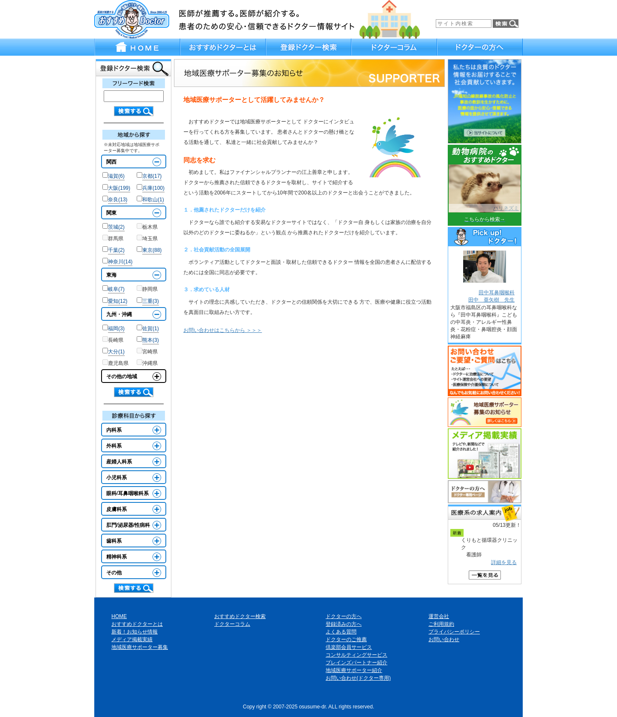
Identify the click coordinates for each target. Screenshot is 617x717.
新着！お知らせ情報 (134, 632)
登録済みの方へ (344, 624)
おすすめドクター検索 (240, 616)
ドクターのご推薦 (346, 639)
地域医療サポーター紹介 (354, 670)
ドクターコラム (232, 624)
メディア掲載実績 (132, 639)
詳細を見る (504, 562)
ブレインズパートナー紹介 (356, 663)
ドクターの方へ (344, 616)
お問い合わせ (443, 639)
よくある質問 (341, 632)
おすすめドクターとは (137, 624)
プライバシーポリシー (454, 632)
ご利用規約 (441, 624)
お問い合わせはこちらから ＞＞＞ (222, 330)
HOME (119, 616)
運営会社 (438, 616)
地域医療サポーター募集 (139, 647)
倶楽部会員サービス (349, 647)
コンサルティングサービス (356, 655)
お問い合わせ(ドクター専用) (358, 678)
